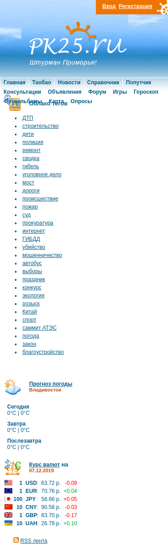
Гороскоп (146, 92)
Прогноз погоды (50, 384)
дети (28, 134)
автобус (32, 263)
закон (29, 344)
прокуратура (37, 223)
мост (28, 182)
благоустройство (43, 352)
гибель (30, 166)
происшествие (40, 199)
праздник (33, 279)
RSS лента (33, 541)
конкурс (32, 287)
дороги (30, 190)
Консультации (22, 92)
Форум (97, 92)
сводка (30, 158)
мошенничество (42, 255)
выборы (32, 271)
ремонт (31, 150)
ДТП (27, 118)
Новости (69, 82)
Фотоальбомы (23, 101)
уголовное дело (41, 174)
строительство (40, 126)
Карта (56, 101)
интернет (33, 231)
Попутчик (138, 82)
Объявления (65, 92)
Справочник (103, 82)
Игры (120, 92)
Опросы (81, 101)
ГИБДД (31, 239)
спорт (29, 320)
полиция (32, 142)
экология (33, 295)
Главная (15, 82)
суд (26, 215)
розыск (31, 303)
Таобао (41, 82)
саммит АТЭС (39, 328)
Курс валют (44, 465)
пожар (30, 207)
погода (30, 336)
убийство (33, 247)
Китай (29, 312)
